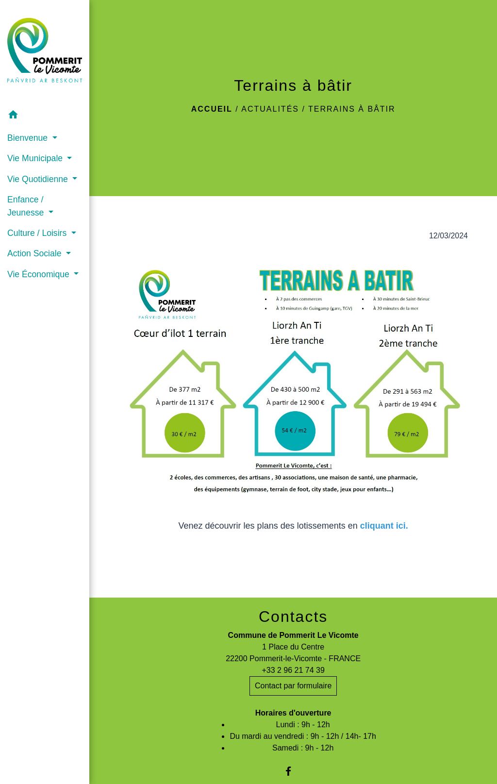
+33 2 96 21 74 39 (293, 670)
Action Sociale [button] (35, 253)
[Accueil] (44, 52)
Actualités (270, 109)
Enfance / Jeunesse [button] (26, 206)
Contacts (293, 616)
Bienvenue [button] (28, 138)
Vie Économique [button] (39, 274)
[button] (44, 116)
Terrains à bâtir (352, 109)
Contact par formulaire (293, 686)
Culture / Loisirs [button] (38, 233)
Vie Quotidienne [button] (38, 179)
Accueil (211, 109)
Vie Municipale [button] (36, 158)
